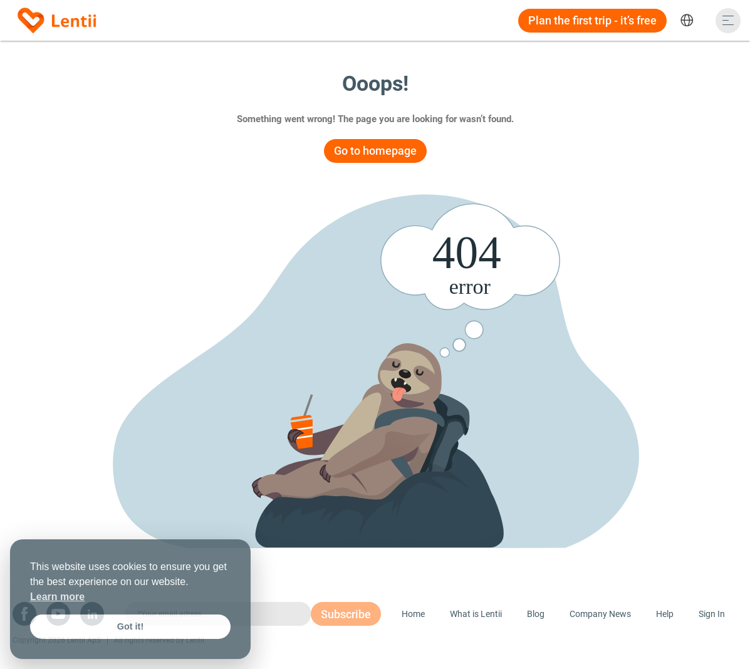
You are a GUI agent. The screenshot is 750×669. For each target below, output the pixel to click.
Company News (600, 614)
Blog (535, 614)
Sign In (712, 614)
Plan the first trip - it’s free (592, 20)
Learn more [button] (57, 596)
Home (413, 614)
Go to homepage (375, 150)
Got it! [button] (130, 626)
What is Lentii (476, 614)
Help (665, 614)
